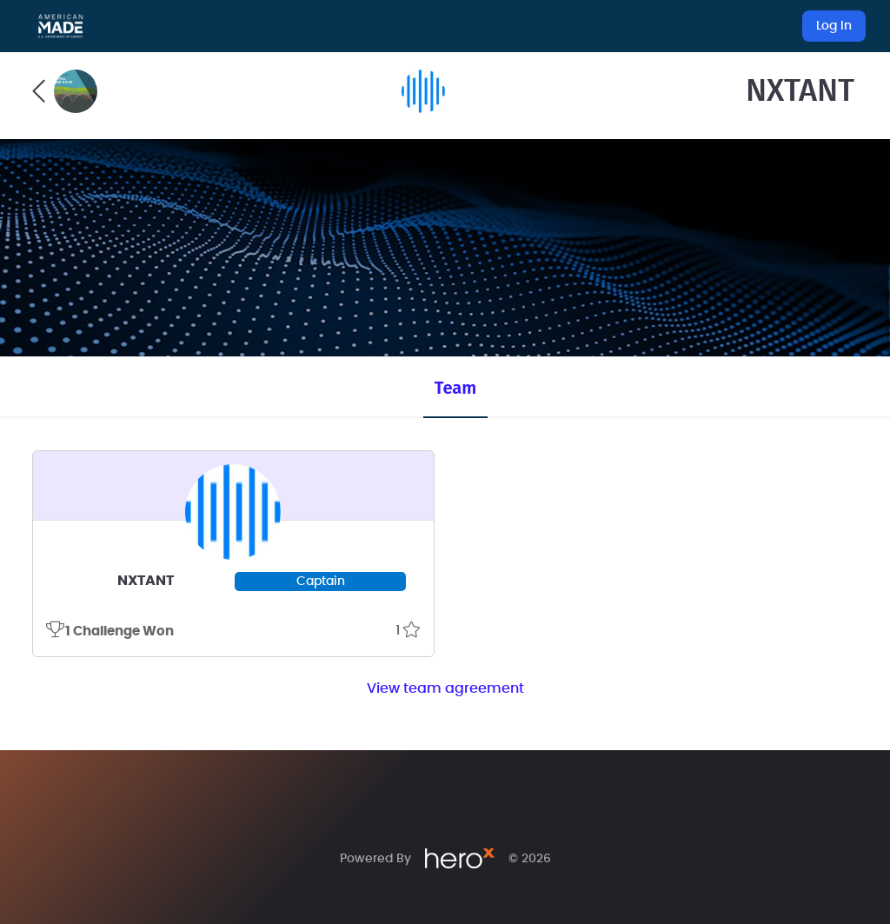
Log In (834, 26)
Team (455, 387)
